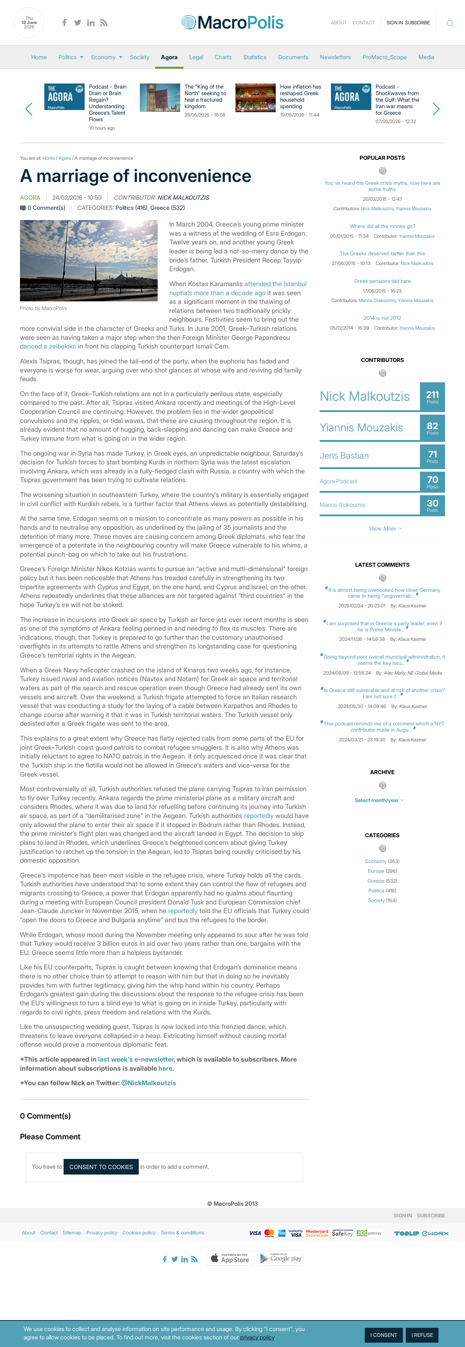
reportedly (259, 815)
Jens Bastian (344, 455)
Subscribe (417, 22)
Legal (196, 57)
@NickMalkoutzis (148, 1083)
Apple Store (230, 1258)
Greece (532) (167, 207)
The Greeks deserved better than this (382, 253)
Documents (293, 57)
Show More (382, 528)
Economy (103, 57)
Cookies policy (138, 1232)
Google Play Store (280, 1258)
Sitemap (72, 1232)
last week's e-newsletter (136, 1059)
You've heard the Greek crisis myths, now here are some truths (382, 186)
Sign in (395, 22)
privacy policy (257, 1337)
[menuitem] (39, 57)
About (339, 22)
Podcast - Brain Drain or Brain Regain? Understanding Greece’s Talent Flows (107, 103)
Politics (67, 57)
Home (39, 57)
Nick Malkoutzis (183, 197)
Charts (223, 57)
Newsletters (335, 57)
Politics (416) (131, 207)
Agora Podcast (338, 481)
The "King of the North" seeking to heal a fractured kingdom (205, 97)
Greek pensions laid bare (382, 281)
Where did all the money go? (382, 226)
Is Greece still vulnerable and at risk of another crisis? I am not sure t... (384, 693)
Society (139, 57)
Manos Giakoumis (377, 300)
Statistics (255, 57)
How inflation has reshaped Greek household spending (300, 97)
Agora (169, 57)
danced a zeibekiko (48, 346)
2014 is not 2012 (382, 318)
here (165, 1068)
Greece (376, 881)
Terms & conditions (182, 1232)
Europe (376, 871)
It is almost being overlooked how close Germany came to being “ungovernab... (384, 593)
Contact (364, 22)
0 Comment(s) (46, 207)
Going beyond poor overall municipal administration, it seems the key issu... (384, 660)
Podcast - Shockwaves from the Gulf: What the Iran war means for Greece (397, 100)
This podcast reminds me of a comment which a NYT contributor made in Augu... (384, 726)
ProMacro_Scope (385, 57)
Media (426, 57)
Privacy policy (101, 1232)
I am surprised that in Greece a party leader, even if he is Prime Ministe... (384, 626)
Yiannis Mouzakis (413, 208)
